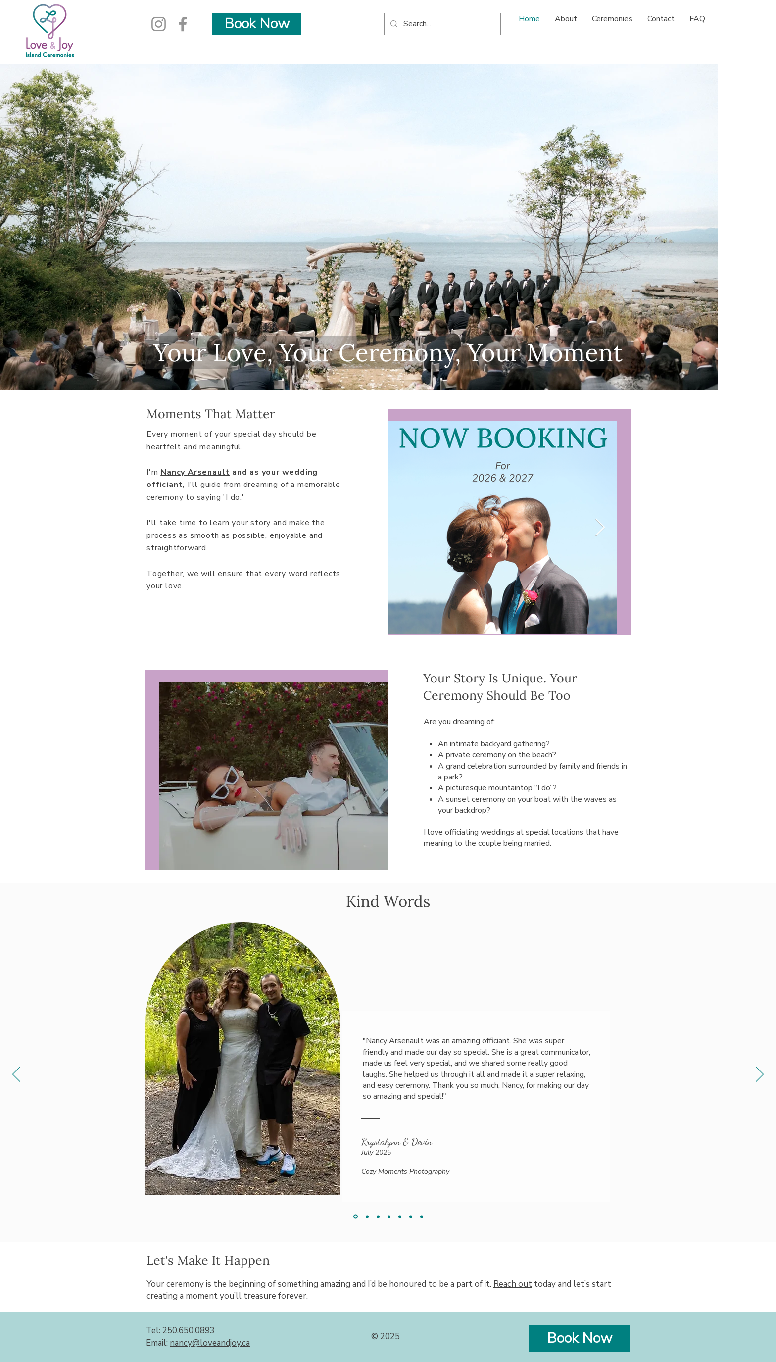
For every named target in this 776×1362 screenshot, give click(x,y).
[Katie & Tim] (421, 1216)
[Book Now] (256, 24)
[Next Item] (600, 527)
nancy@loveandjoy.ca (210, 1343)
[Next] (760, 1075)
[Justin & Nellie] (389, 1216)
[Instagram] (158, 24)
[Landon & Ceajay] (410, 1216)
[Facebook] (183, 24)
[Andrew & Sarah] (378, 1216)
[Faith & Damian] (367, 1216)
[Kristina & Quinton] (399, 1216)
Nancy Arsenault (195, 472)
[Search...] (441, 24)
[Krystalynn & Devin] (355, 1217)
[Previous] (16, 1075)
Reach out (512, 1284)
